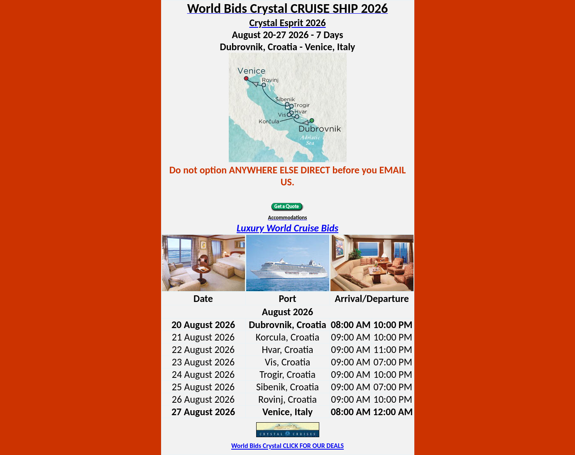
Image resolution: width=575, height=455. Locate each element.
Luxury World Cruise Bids (287, 228)
